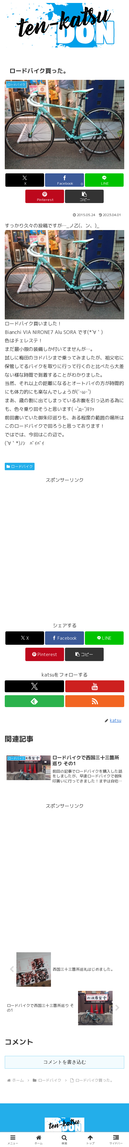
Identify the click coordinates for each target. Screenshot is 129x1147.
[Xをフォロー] (34, 686)
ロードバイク (20, 466)
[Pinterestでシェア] (44, 196)
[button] (84, 196)
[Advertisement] (64, 548)
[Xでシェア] (24, 180)
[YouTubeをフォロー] (94, 686)
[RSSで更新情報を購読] (94, 701)
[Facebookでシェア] (64, 180)
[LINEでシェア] (104, 180)
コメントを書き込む (64, 1061)
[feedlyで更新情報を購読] (34, 701)
